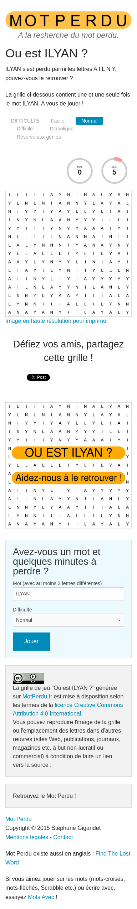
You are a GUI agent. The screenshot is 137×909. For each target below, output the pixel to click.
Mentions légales (26, 837)
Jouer (31, 641)
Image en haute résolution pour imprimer (56, 321)
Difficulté (22, 610)
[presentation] (38, 385)
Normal (89, 121)
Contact (63, 837)
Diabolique (61, 128)
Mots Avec (41, 897)
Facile (57, 121)
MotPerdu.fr (37, 696)
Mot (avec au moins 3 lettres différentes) (57, 583)
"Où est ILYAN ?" (73, 688)
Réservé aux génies (39, 137)
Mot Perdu (18, 819)
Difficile (25, 128)
